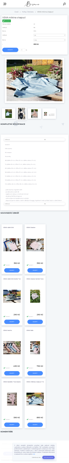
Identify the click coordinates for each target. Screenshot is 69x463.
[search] (64, 4)
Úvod (16, 12)
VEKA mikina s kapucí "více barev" (38, 381)
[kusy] (23, 50)
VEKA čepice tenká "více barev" (37, 278)
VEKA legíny (7, 330)
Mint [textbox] (35, 40)
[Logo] (32, 3)
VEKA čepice (30, 227)
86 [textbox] (35, 35)
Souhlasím (48, 457)
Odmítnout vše (36, 457)
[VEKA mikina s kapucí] (34, 58)
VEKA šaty (29, 330)
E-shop (5, 4)
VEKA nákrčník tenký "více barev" (15, 278)
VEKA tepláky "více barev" (12, 381)
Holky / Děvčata (28, 12)
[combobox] (49, 35)
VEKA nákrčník (8, 227)
